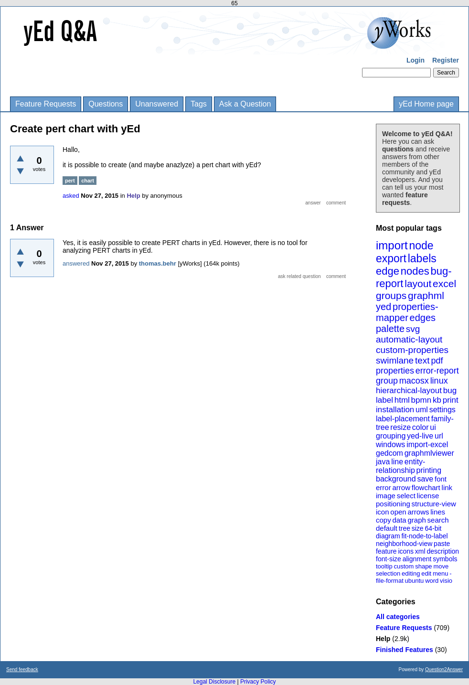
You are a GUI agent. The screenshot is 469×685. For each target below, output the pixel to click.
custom (404, 566)
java (383, 462)
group (387, 380)
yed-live (420, 436)
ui (433, 427)
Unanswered (156, 104)
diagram (388, 536)
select (406, 496)
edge (387, 271)
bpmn (421, 400)
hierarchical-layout (409, 390)
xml (420, 551)
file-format (390, 580)
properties (395, 370)
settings (442, 410)
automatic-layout (409, 339)
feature (386, 551)
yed (383, 306)
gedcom (389, 453)
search (438, 520)
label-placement (403, 419)
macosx (414, 380)
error (383, 487)
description (442, 551)
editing (411, 573)
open (398, 512)
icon (382, 512)
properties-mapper (407, 312)
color (420, 427)
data (399, 520)
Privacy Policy (258, 681)
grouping (390, 436)
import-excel (427, 444)
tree (404, 528)
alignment (417, 559)
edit (426, 573)
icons (406, 551)
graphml (426, 295)
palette (390, 328)
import (392, 245)
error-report (437, 370)
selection (388, 573)
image (385, 496)
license (428, 496)
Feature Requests (45, 104)
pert (70, 180)
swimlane (395, 360)
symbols (445, 559)
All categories (398, 617)
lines (437, 512)
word (431, 580)
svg (413, 329)
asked (71, 195)
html (402, 400)
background (396, 479)
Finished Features (404, 649)
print (450, 400)
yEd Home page (426, 104)
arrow (401, 487)
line (397, 462)
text (422, 360)
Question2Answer (444, 669)
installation (395, 409)
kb (437, 400)
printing (428, 470)
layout (418, 283)
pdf (437, 360)
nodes (415, 271)
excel (444, 283)
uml (422, 410)
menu (440, 573)
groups (391, 295)
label (384, 400)
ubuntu (414, 580)
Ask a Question (245, 104)
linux (439, 380)
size (418, 528)
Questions (105, 104)
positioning (393, 504)
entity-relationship (400, 466)
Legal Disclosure (214, 681)
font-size (388, 559)
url (439, 436)
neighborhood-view (404, 543)
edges (423, 317)
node (421, 245)
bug (450, 390)
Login (415, 60)
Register (445, 60)
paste (442, 543)
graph (416, 520)
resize (400, 427)
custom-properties (412, 350)
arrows (418, 512)
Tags (199, 104)
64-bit (433, 528)
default (386, 528)
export (391, 258)
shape (423, 566)
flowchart (426, 487)
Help (383, 638)
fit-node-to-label (424, 536)
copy (383, 520)
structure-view (434, 504)
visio (446, 580)
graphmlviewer (429, 453)
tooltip (384, 566)
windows (390, 444)
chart (87, 180)
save (425, 479)
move (440, 566)
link (447, 487)
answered (76, 263)
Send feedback (22, 669)
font (441, 479)
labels (422, 258)
